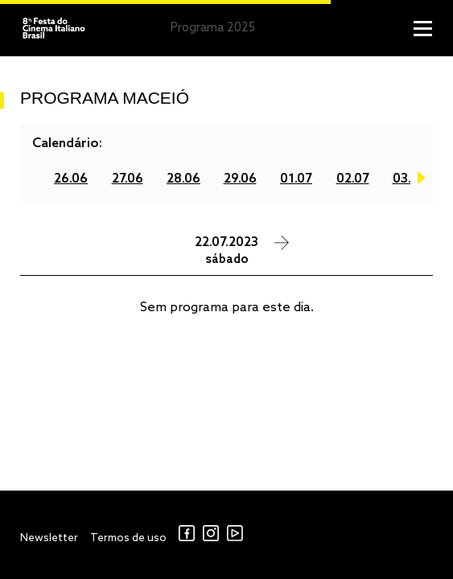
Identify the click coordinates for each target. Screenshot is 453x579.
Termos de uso (128, 538)
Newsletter (49, 538)
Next (421, 181)
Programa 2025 (213, 28)
